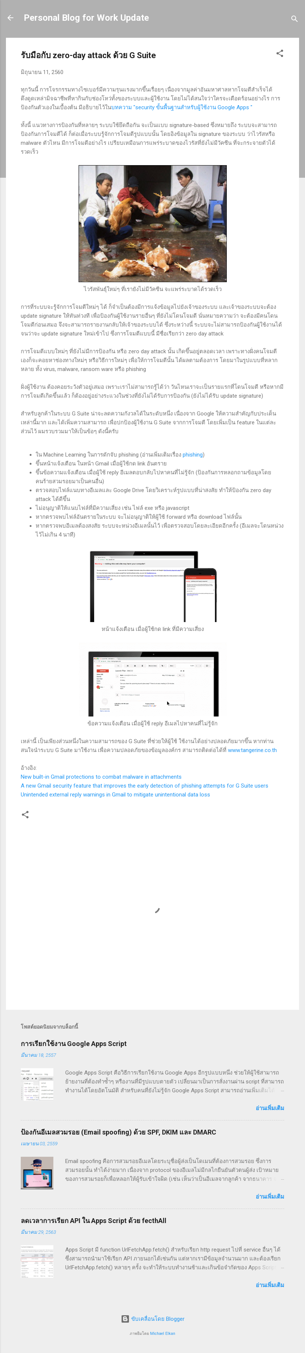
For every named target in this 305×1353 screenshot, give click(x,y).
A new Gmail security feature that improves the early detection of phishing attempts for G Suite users (144, 785)
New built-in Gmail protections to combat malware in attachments (101, 777)
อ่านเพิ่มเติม (270, 1108)
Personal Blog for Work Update (86, 18)
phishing (193, 454)
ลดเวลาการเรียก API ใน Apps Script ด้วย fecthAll (93, 1221)
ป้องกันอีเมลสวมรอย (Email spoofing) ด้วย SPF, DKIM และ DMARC (118, 1132)
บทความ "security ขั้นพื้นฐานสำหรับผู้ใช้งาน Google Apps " (181, 107)
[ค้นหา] (294, 20)
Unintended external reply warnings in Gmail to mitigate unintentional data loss (115, 794)
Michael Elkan (162, 1333)
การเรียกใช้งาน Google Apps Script (74, 1044)
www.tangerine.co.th (252, 750)
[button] (279, 54)
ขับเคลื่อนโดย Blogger (153, 1319)
